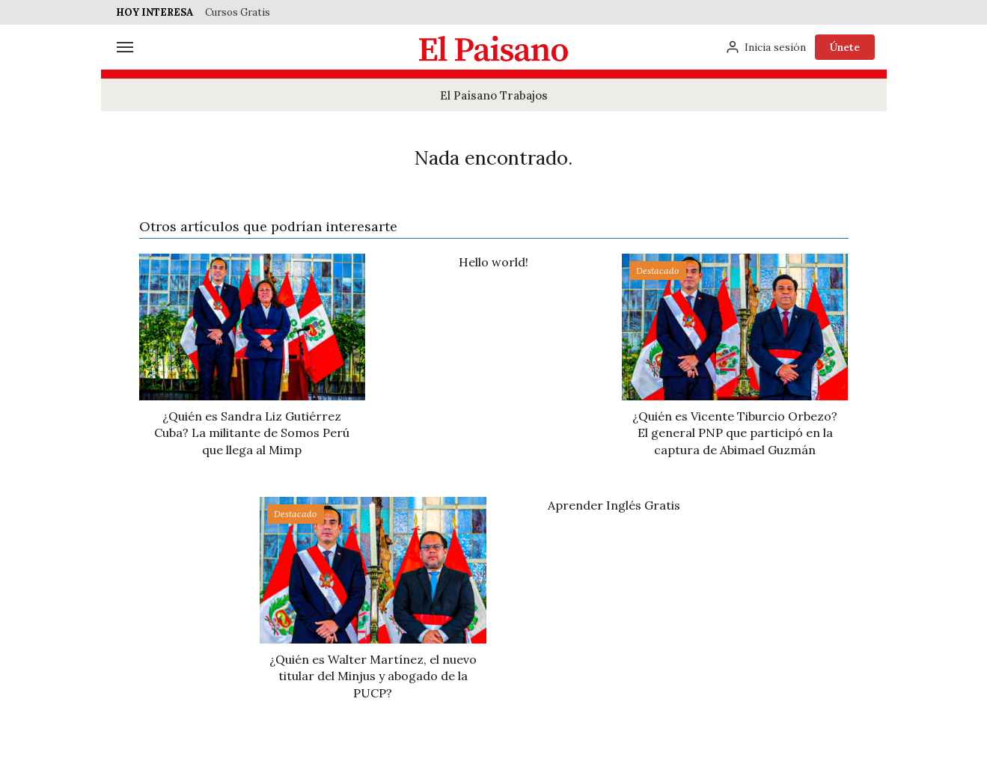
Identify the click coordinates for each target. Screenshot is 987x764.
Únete (845, 47)
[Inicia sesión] (765, 47)
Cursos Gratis (237, 12)
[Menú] (125, 47)
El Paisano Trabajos (494, 95)
